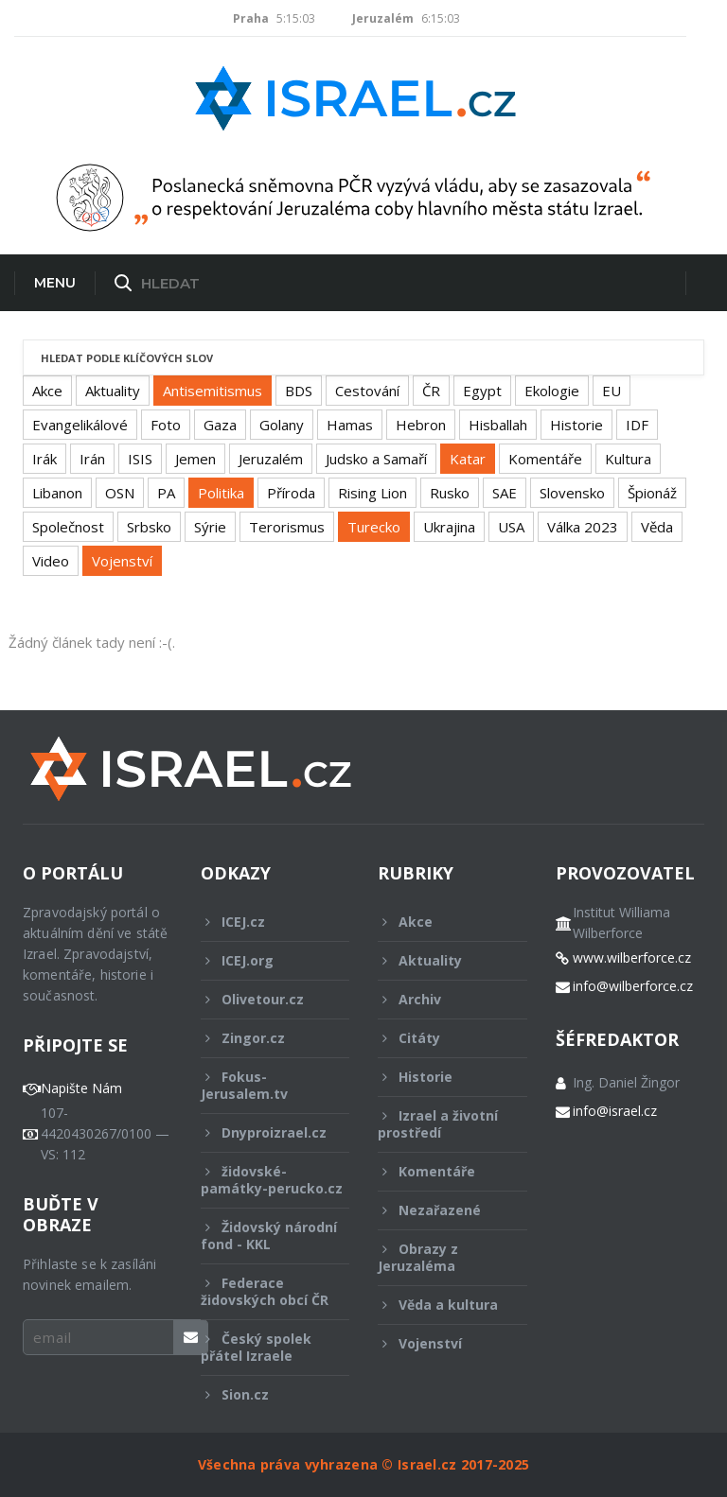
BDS (298, 390)
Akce (47, 390)
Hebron (421, 424)
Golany (281, 424)
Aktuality (112, 390)
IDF (637, 424)
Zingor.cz (263, 1038)
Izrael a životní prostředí (440, 1123)
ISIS (140, 458)
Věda (657, 526)
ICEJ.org (263, 960)
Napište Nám (81, 1088)
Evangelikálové (80, 424)
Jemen (195, 458)
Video (50, 560)
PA (166, 492)
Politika (221, 492)
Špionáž (652, 492)
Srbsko (149, 526)
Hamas (350, 424)
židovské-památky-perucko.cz (272, 1185)
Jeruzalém (271, 458)
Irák (44, 458)
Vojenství (122, 560)
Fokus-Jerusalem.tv (263, 1085)
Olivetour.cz (263, 999)
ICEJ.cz (263, 922)
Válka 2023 (582, 526)
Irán (92, 458)
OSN (119, 492)
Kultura (628, 458)
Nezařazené (440, 1210)
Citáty (440, 1038)
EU (611, 390)
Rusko (450, 492)
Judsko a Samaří (376, 458)
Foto (166, 424)
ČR (431, 390)
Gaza (220, 424)
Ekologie (551, 390)
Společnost (68, 526)
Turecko (373, 526)
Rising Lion (372, 492)
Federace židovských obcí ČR (264, 1291)
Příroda (291, 492)
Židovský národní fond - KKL (269, 1235)
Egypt (482, 390)
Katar (468, 458)
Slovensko (572, 492)
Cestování (367, 390)
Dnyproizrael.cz (264, 1132)
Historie (576, 424)
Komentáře (545, 458)
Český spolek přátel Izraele (263, 1347)
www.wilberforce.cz (632, 957)
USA (511, 526)
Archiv (440, 999)
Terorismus (287, 526)
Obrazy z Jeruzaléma (440, 1257)
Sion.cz (263, 1394)
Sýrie (210, 526)
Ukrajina (449, 526)
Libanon (57, 492)
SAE (504, 492)
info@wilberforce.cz (633, 986)
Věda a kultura (440, 1305)
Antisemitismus (212, 390)
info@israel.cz (615, 1111)
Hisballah (498, 424)
